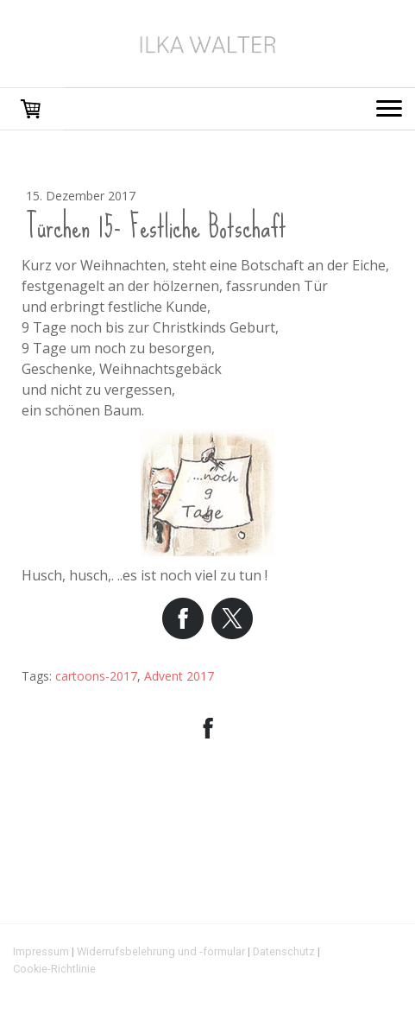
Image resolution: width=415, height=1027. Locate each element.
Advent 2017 (179, 676)
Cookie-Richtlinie (54, 968)
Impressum (41, 951)
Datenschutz (284, 951)
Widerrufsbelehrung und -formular (161, 951)
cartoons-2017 (96, 676)
